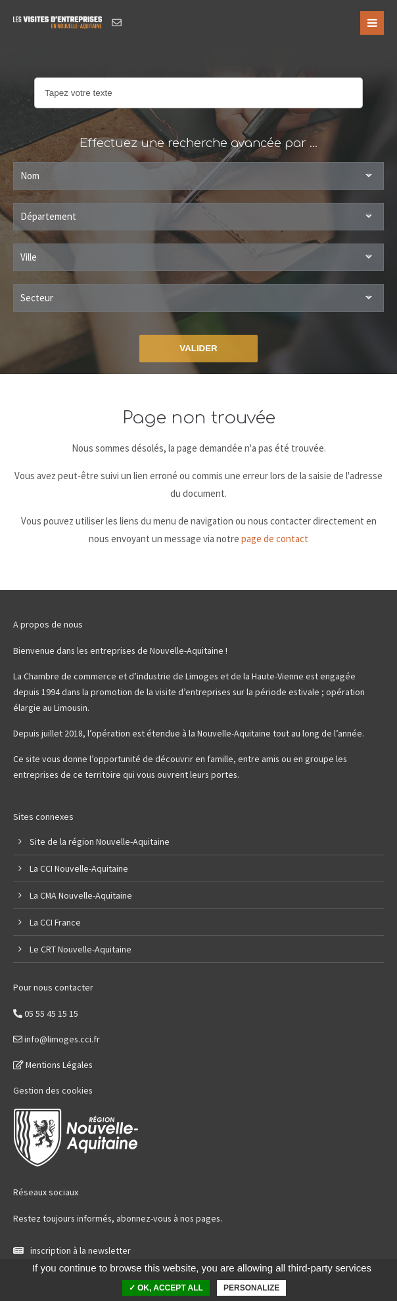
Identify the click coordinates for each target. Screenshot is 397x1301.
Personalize (251, 1287)
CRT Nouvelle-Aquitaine (86, 949)
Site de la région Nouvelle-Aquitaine (100, 841)
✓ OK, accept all (166, 1287)
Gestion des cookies (53, 1090)
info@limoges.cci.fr (56, 1039)
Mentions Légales (53, 1065)
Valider (198, 348)
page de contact (274, 538)
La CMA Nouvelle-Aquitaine (81, 895)
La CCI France (55, 922)
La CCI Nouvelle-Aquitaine (79, 868)
